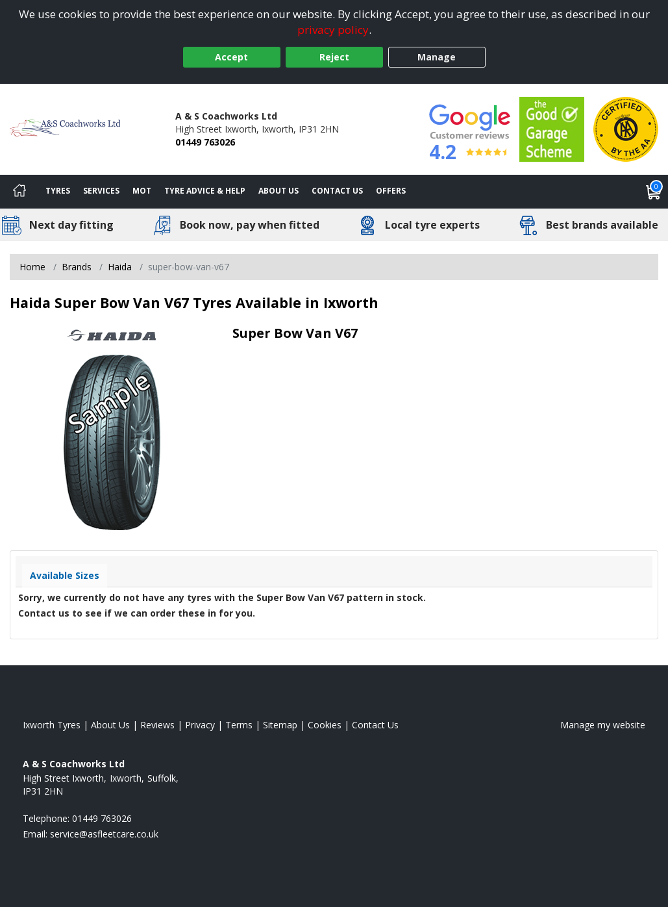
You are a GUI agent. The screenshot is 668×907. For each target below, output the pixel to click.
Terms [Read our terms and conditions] (239, 725)
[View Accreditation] (551, 128)
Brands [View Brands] (77, 267)
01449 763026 (205, 142)
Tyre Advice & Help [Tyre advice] (204, 190)
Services (101, 190)
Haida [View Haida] (120, 267)
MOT (141, 190)
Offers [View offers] (391, 190)
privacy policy (333, 29)
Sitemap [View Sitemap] (280, 725)
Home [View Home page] (32, 267)
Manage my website (602, 725)
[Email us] (104, 834)
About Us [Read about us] (110, 725)
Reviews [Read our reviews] (157, 725)
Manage (436, 57)
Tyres (57, 190)
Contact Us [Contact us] (337, 190)
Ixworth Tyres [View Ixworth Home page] (51, 725)
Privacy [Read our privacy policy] (200, 725)
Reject (334, 57)
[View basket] (653, 192)
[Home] (19, 192)
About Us (278, 190)
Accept (231, 57)
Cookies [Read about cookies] (324, 725)
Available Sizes (64, 575)
